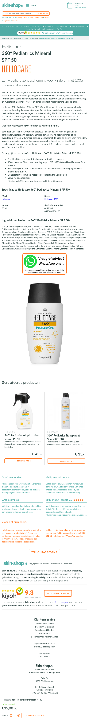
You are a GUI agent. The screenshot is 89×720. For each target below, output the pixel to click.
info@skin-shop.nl (61, 533)
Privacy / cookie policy (44, 646)
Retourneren (44, 633)
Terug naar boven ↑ (44, 552)
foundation (39, 17)
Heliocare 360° (51, 199)
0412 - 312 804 (45, 690)
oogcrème (7, 21)
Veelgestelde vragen (44, 623)
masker (14, 21)
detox (31, 17)
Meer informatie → (23, 461)
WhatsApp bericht (74, 536)
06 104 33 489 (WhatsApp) (46, 692)
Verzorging (14, 38)
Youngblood (44, 653)
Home (4, 38)
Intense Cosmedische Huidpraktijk (44, 672)
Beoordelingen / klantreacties (44, 636)
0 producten (79, 3)
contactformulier (60, 530)
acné (25, 17)
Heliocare (6, 199)
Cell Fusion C (44, 656)
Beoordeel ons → (58, 593)
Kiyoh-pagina (61, 602)
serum (46, 17)
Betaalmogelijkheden (44, 630)
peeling (19, 17)
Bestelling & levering (44, 626)
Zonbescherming (29, 38)
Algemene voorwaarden (44, 643)
